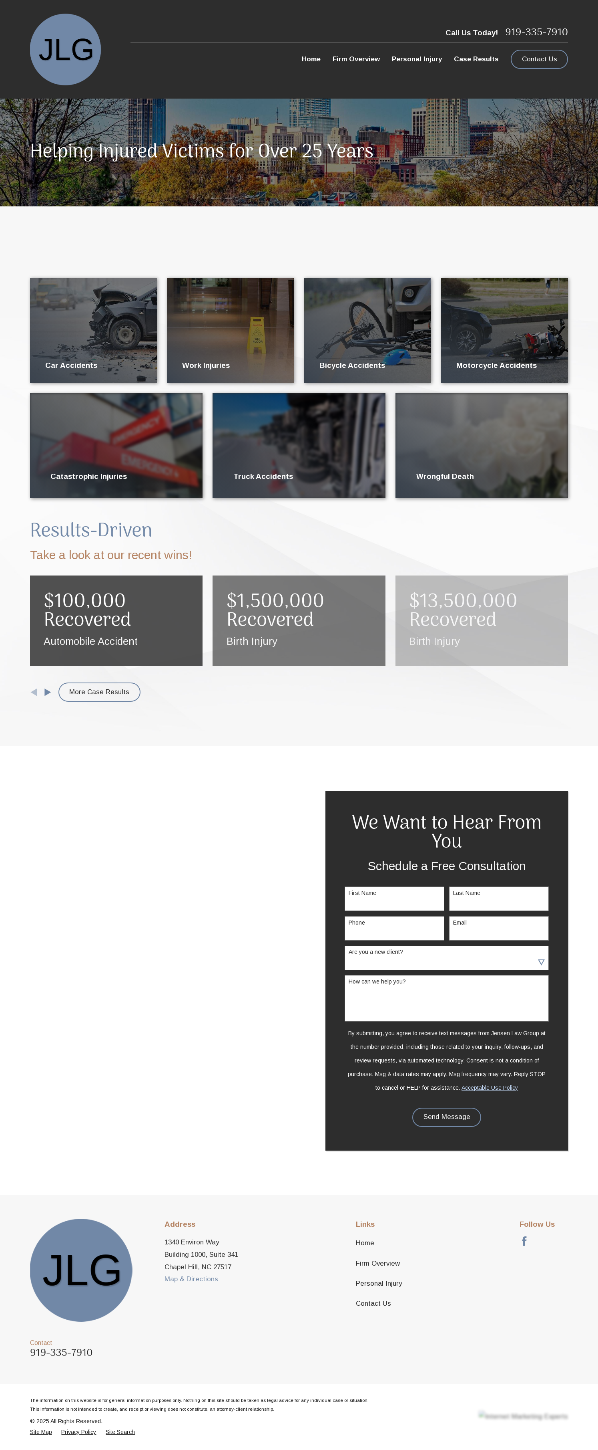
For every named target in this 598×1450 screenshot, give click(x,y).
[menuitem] (41, 1432)
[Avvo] (544, 1241)
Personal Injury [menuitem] (417, 59)
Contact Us (539, 59)
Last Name (480, 893)
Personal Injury (379, 1283)
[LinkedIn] (563, 1241)
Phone (370, 922)
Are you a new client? (389, 952)
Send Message (459, 1117)
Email (473, 922)
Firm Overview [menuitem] (356, 59)
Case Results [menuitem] (476, 59)
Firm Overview (378, 1263)
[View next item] (48, 692)
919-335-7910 (536, 33)
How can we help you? (390, 981)
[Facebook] (524, 1241)
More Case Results (99, 692)
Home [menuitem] (311, 59)
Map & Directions (191, 1279)
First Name (375, 893)
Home (365, 1243)
